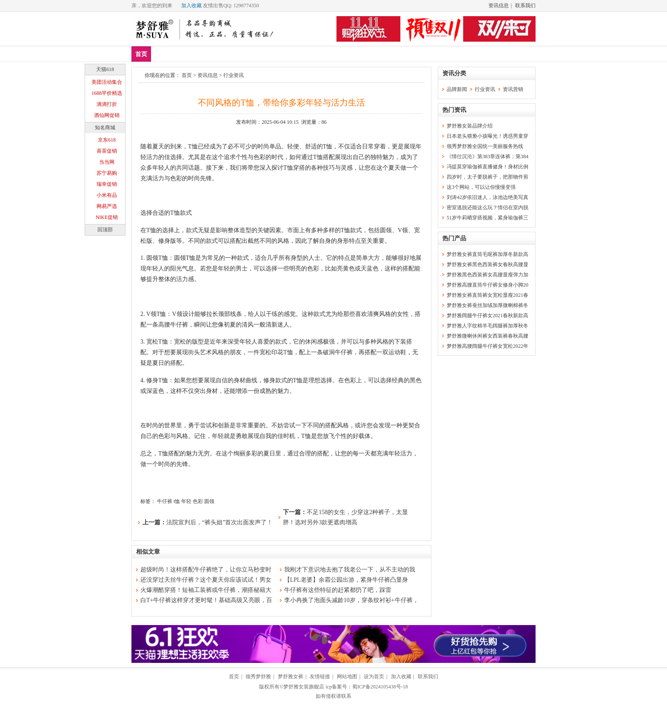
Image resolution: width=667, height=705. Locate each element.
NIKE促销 (107, 217)
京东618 (107, 140)
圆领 (209, 501)
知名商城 (105, 128)
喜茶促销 (107, 151)
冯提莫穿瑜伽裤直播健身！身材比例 (487, 167)
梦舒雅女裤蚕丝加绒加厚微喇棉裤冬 (487, 305)
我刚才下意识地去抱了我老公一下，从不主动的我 (349, 569)
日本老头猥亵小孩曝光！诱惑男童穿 (487, 136)
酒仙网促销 (107, 115)
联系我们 (525, 6)
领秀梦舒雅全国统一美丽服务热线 (485, 146)
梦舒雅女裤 (290, 676)
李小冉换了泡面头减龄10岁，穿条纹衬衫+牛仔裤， (351, 600)
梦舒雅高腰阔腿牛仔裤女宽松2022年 (487, 346)
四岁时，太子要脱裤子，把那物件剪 (487, 177)
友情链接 (320, 676)
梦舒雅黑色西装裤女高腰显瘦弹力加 (487, 275)
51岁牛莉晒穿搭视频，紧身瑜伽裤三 (487, 218)
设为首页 (374, 676)
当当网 (106, 162)
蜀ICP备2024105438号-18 (380, 687)
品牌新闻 (457, 89)
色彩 (198, 501)
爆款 (188, 54)
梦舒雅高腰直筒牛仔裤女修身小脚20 (487, 285)
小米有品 (107, 195)
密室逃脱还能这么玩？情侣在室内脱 (487, 207)
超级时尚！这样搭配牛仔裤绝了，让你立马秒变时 (205, 569)
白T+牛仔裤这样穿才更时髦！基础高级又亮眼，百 (206, 600)
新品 (163, 54)
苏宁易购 (107, 173)
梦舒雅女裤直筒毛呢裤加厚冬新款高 (487, 254)
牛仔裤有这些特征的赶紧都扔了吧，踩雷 (337, 590)
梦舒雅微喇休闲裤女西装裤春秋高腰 (487, 336)
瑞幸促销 (107, 184)
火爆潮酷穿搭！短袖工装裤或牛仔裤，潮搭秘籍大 (205, 590)
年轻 (186, 501)
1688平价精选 (106, 93)
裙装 (264, 54)
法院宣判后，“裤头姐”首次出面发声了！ (219, 522)
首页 (141, 54)
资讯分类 (454, 73)
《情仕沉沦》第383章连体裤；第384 (487, 156)
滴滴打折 (107, 104)
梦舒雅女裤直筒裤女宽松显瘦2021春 (487, 295)
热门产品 (454, 238)
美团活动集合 (106, 82)
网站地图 (347, 676)
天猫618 (105, 69)
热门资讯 (454, 110)
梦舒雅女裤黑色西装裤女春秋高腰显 (487, 264)
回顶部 (105, 230)
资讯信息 (498, 6)
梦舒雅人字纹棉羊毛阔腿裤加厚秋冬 (487, 326)
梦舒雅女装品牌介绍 (470, 126)
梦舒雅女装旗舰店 (303, 687)
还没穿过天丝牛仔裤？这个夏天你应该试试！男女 (205, 580)
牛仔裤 (164, 501)
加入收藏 (191, 6)
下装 (239, 54)
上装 (213, 54)
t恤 (177, 501)
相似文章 (148, 552)
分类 (289, 54)
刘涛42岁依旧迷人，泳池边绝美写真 (487, 197)
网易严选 (107, 206)
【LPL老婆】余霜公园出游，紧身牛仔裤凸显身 (346, 580)
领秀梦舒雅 (258, 676)
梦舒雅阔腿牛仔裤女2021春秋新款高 (487, 315)
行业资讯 (233, 75)
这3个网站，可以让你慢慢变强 (481, 187)
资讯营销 (513, 89)
